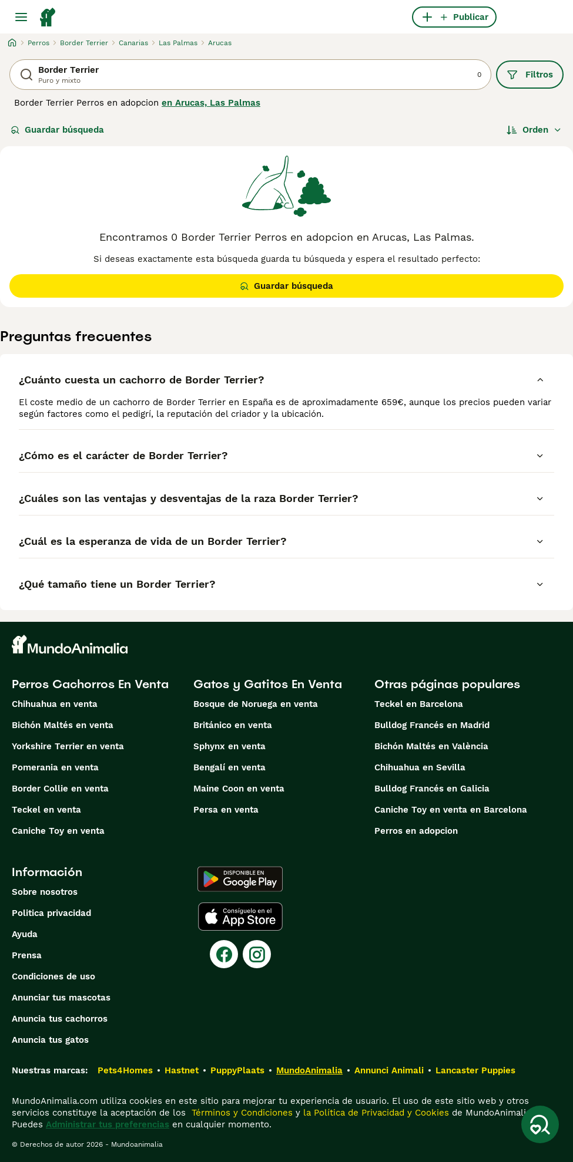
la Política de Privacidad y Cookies (374, 1112)
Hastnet (182, 1070)
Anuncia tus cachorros (60, 1018)
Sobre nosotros (45, 892)
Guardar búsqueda (57, 129)
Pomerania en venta (55, 767)
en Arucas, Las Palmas (211, 102)
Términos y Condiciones (241, 1112)
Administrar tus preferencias (107, 1124)
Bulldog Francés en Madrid (432, 725)
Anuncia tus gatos (50, 1040)
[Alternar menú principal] (21, 17)
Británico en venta (232, 725)
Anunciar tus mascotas (61, 997)
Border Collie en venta (60, 788)
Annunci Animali (389, 1070)
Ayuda (25, 934)
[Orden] (534, 130)
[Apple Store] (240, 916)
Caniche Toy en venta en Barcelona (450, 809)
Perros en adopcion (416, 831)
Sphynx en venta (229, 746)
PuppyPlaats (237, 1070)
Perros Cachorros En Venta (90, 684)
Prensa (27, 955)
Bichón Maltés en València (431, 746)
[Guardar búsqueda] (540, 1124)
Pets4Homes (125, 1070)
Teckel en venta (46, 809)
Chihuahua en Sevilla (419, 767)
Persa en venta (226, 809)
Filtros (530, 74)
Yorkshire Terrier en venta (68, 746)
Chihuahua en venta (55, 704)
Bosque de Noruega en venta (255, 704)
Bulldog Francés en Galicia (432, 788)
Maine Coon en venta (238, 788)
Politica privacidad (51, 913)
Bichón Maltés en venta (62, 725)
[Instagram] (257, 954)
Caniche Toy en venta (58, 831)
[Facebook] (224, 954)
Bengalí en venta (229, 767)
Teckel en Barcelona (418, 704)
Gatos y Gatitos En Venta (267, 684)
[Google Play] (240, 879)
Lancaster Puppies (475, 1070)
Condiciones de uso (53, 976)
